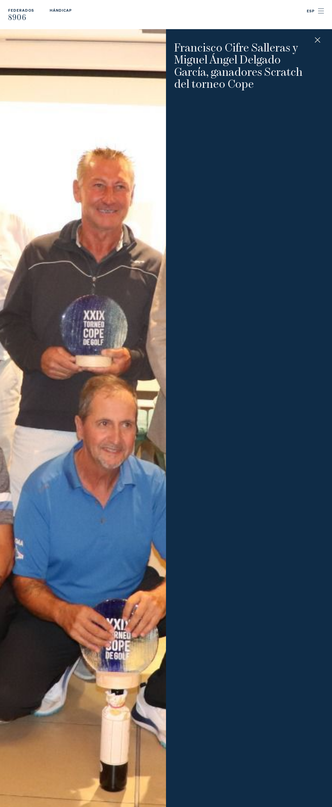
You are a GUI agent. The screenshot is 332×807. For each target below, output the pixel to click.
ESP (311, 11)
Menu (321, 10)
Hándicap (61, 10)
